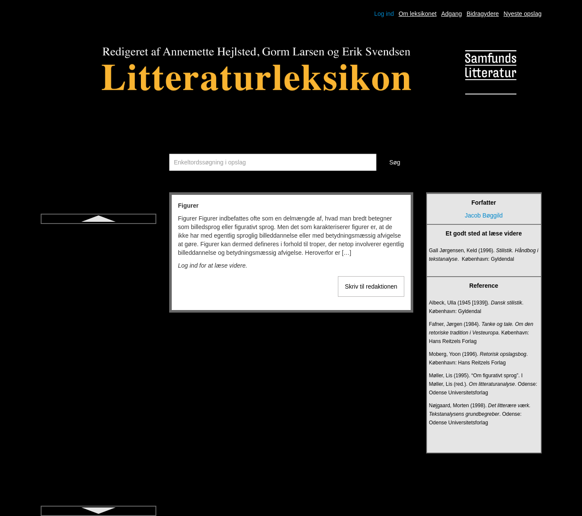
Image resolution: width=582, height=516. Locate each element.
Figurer (98, 232)
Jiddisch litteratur (98, 502)
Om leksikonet (418, 13)
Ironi (98, 487)
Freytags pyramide (98, 364)
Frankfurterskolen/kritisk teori (98, 348)
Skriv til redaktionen (371, 286)
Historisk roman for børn (98, 425)
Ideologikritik (98, 441)
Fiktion (98, 247)
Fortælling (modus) (98, 333)
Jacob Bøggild (484, 215)
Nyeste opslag (523, 13)
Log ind (384, 13)
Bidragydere (482, 13)
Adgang (451, 13)
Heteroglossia (98, 410)
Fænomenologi (98, 379)
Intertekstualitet (98, 456)
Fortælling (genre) (98, 317)
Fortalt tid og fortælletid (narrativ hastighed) (98, 298)
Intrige (98, 471)
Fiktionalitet (98, 262)
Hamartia (98, 394)
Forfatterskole (98, 278)
